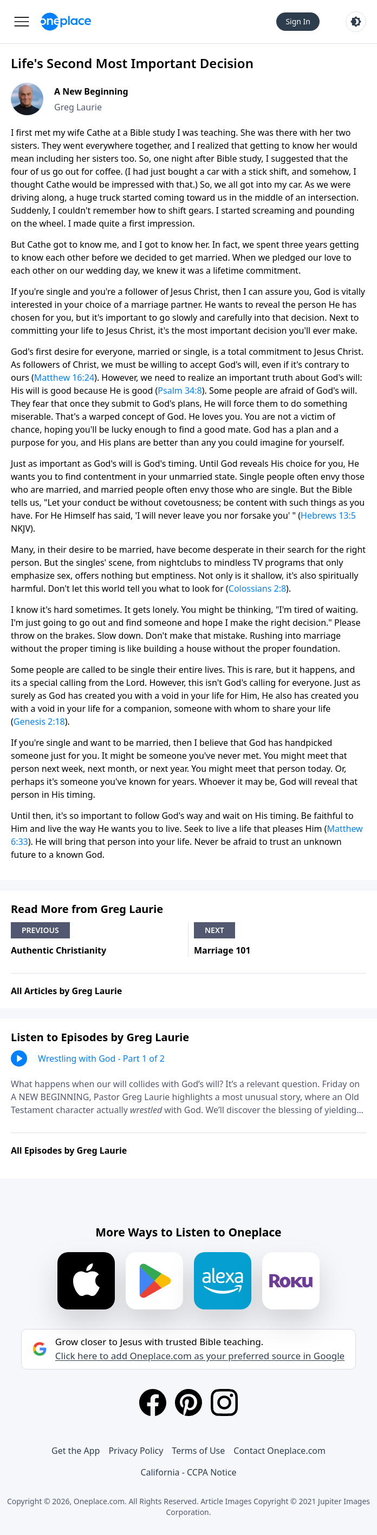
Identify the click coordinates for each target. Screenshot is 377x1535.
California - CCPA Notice (188, 1472)
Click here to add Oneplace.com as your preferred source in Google (199, 1356)
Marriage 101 (222, 950)
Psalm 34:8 (180, 390)
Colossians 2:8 (257, 588)
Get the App (75, 1451)
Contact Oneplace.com (279, 1451)
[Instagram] (224, 1402)
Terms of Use (198, 1451)
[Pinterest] (188, 1402)
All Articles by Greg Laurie (66, 991)
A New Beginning (91, 91)
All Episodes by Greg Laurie (69, 1150)
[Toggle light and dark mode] (356, 21)
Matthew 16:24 (64, 377)
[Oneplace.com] (66, 21)
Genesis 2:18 (39, 721)
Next (214, 930)
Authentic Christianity (58, 950)
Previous (40, 930)
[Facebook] (152, 1402)
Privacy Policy (135, 1451)
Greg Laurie (78, 107)
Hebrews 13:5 (328, 515)
